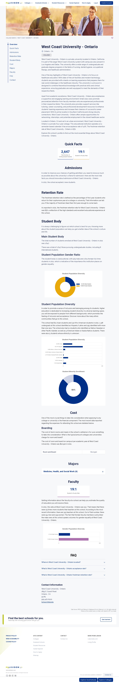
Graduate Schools (39, 640)
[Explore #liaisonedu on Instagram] (10, 674)
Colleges (36, 637)
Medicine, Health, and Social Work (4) (60, 470)
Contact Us (64, 637)
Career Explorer (38, 647)
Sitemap (36, 654)
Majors (12, 66)
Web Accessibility (12, 637)
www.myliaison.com (11, 668)
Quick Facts (14, 47)
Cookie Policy (11, 640)
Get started (106, 618)
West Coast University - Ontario (28, 36)
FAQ (11, 74)
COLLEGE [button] (46, 53)
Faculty (12, 70)
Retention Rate (15, 55)
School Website (47, 600)
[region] (59, 314)
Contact (13, 78)
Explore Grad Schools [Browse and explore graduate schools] (88, 680)
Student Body (15, 59)
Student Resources (39, 644)
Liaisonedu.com (93, 637)
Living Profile (92, 640)
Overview (13, 43)
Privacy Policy (11, 634)
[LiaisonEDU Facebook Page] (13, 674)
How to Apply (37, 650)
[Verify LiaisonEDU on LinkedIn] (15, 674)
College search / (11, 36)
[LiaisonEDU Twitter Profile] (7, 674)
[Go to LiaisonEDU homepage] (12, 2)
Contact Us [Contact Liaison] (108, 673)
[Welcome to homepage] (14, 666)
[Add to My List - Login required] (112, 36)
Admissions (14, 51)
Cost (11, 63)
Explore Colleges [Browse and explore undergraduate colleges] (105, 680)
